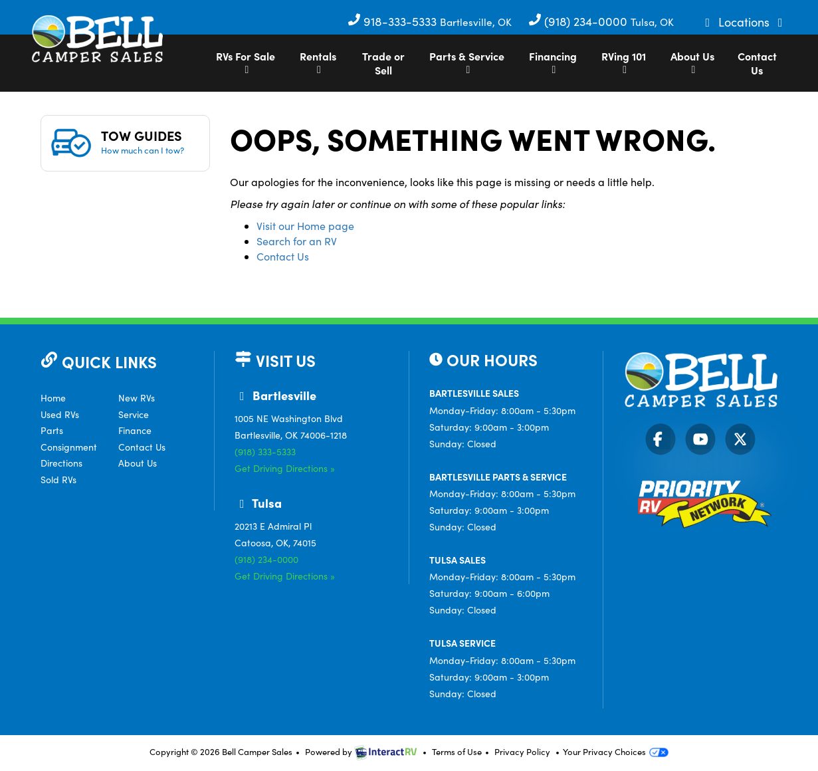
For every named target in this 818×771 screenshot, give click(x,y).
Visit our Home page (305, 226)
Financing (553, 62)
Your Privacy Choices (615, 752)
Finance (135, 430)
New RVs (136, 397)
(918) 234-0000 (579, 21)
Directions (61, 463)
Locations (745, 22)
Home (53, 397)
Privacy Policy (522, 752)
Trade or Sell (383, 63)
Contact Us (757, 63)
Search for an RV (296, 241)
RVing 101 (623, 62)
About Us (692, 62)
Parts (52, 430)
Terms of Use (457, 752)
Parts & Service (466, 62)
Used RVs (60, 414)
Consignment (69, 447)
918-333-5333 (394, 21)
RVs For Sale (245, 62)
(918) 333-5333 (265, 451)
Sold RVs (58, 479)
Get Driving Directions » (285, 468)
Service (133, 414)
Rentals (318, 62)
